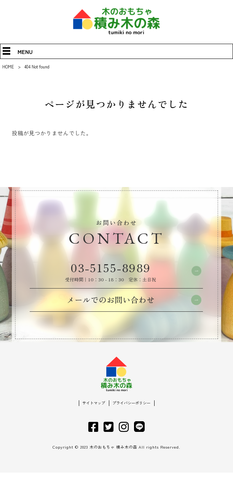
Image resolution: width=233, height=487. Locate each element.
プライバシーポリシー (132, 417)
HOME (8, 66)
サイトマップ (91, 417)
